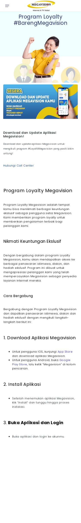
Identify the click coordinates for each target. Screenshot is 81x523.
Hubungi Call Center (18, 165)
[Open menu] (7, 6)
